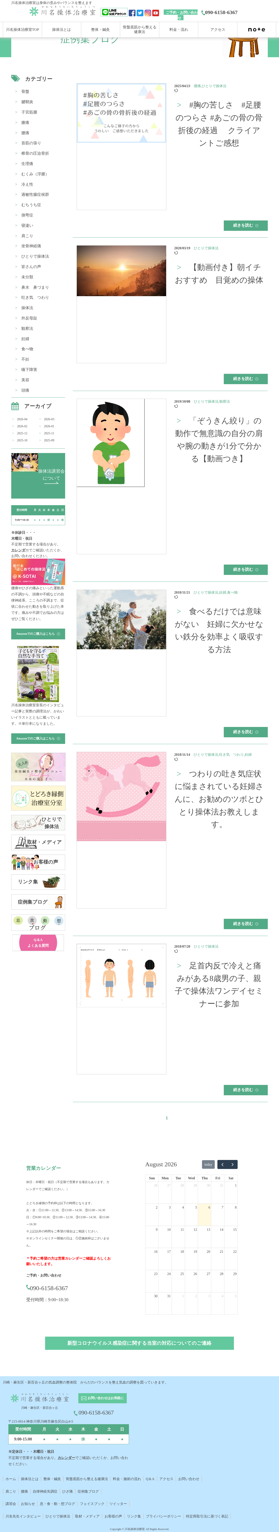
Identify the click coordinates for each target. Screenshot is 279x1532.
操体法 (27, 308)
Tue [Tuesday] (178, 1178)
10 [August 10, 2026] (169, 1229)
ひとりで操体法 (35, 256)
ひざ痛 (67, 1491)
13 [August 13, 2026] (208, 1229)
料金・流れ (178, 30)
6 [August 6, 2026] (209, 1207)
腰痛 (25, 133)
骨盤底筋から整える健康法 (87, 1479)
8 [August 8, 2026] (236, 1207)
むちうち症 (31, 205)
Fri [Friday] (217, 1178)
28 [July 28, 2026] (182, 1185)
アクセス (217, 30)
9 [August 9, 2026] (157, 1229)
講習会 (11, 1504)
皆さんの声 (31, 266)
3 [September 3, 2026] (209, 1296)
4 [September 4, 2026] (222, 1296)
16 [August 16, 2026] (156, 1251)
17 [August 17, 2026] (169, 1251)
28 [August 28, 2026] (221, 1274)
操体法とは (61, 30)
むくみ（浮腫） (35, 174)
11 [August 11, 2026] (182, 1229)
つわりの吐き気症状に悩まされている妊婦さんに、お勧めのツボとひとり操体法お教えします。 (219, 799)
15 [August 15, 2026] (235, 1229)
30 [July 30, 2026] (208, 1185)
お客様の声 (113, 1516)
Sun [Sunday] (152, 1178)
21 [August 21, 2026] (221, 1251)
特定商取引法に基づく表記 (207, 1516)
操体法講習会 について (51, 476)
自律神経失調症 (45, 1491)
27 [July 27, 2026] (169, 1185)
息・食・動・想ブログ (57, 1504)
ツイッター (118, 1504)
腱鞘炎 (27, 102)
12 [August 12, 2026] (195, 1229)
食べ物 (27, 349)
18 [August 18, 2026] (182, 1251)
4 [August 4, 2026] (183, 1207)
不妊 (25, 359)
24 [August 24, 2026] (169, 1274)
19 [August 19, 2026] (195, 1251)
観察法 (27, 328)
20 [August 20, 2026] (208, 1251)
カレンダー (20, 550)
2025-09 (49, 440)
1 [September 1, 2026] (183, 1296)
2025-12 (22, 433)
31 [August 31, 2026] (169, 1296)
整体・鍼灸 (100, 30)
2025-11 (49, 433)
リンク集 (134, 1516)
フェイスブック (92, 1504)
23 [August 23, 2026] (156, 1274)
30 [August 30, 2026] (156, 1296)
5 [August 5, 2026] (196, 1207)
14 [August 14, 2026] (221, 1229)
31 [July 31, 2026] (221, 1185)
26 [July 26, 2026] (156, 1185)
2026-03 (49, 419)
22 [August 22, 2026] (235, 1251)
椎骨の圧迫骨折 (35, 153)
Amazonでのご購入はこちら (38, 633)
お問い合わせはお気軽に (102, 1398)
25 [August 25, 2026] (182, 1274)
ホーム (11, 1479)
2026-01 (49, 426)
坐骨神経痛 (31, 246)
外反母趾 (29, 318)
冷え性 (27, 184)
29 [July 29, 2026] (195, 1185)
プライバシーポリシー (163, 1516)
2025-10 (22, 440)
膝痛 (25, 122)
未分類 (27, 277)
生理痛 (27, 163)
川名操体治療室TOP (22, 30)
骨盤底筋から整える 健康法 (139, 29)
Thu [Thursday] (205, 1178)
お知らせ (28, 1504)
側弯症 (27, 215)
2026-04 (22, 419)
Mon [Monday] (165, 1178)
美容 (25, 380)
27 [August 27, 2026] (208, 1274)
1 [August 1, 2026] (236, 1185)
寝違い (27, 225)
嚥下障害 (29, 369)
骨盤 (25, 91)
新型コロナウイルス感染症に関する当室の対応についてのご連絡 (139, 1343)
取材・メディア (87, 1516)
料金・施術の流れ (127, 1479)
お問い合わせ (188, 1479)
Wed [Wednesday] (191, 1178)
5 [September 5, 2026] (236, 1296)
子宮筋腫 (29, 112)
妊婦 (25, 339)
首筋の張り (31, 143)
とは (35, 1479)
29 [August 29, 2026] (235, 1274)
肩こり (27, 236)
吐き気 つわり (35, 297)
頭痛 (25, 390)
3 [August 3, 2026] (170, 1207)
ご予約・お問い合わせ (182, 15)
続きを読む (245, 225)
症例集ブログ (88, 1491)
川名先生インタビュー (23, 1516)
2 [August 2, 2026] (157, 1207)
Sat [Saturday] (231, 1178)
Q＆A (150, 1479)
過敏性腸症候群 (35, 194)
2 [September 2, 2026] (196, 1296)
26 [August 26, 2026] (195, 1274)
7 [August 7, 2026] (222, 1207)
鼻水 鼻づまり (35, 287)
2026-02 (22, 426)
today (208, 1164)
